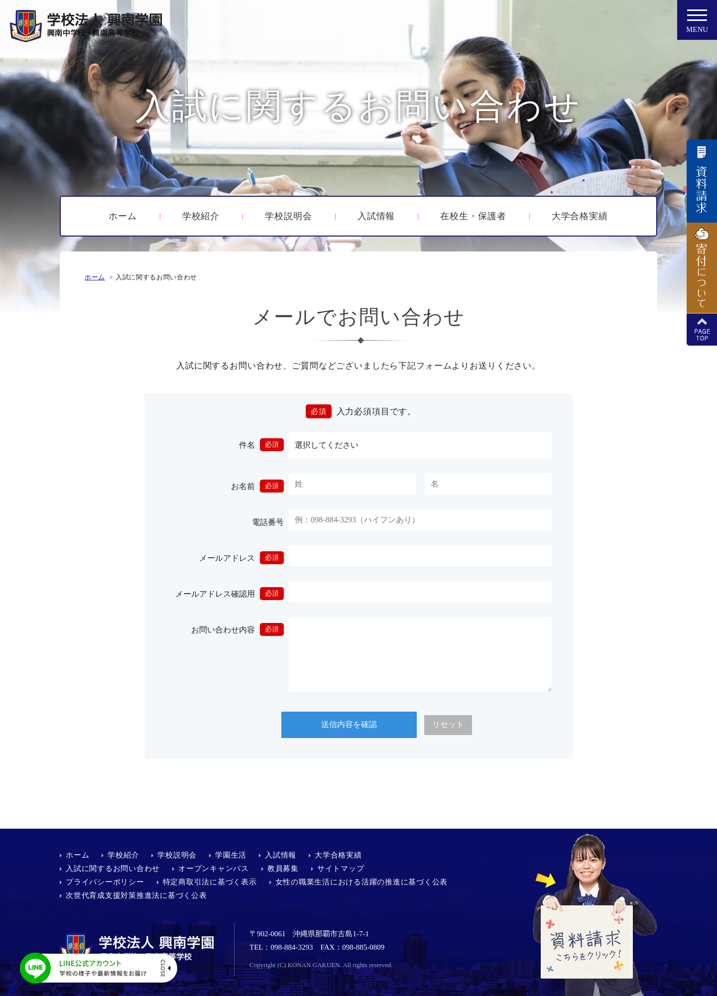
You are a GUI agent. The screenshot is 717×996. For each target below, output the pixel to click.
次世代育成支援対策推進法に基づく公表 (136, 895)
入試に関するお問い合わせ (113, 868)
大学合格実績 (580, 216)
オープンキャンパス (213, 868)
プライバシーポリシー (105, 882)
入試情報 (376, 216)
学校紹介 (201, 216)
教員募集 (283, 868)
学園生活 (230, 855)
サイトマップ (340, 868)
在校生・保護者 (473, 216)
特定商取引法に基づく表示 (210, 882)
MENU (697, 23)
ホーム (123, 216)
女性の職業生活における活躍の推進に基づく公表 (361, 882)
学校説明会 (288, 216)
